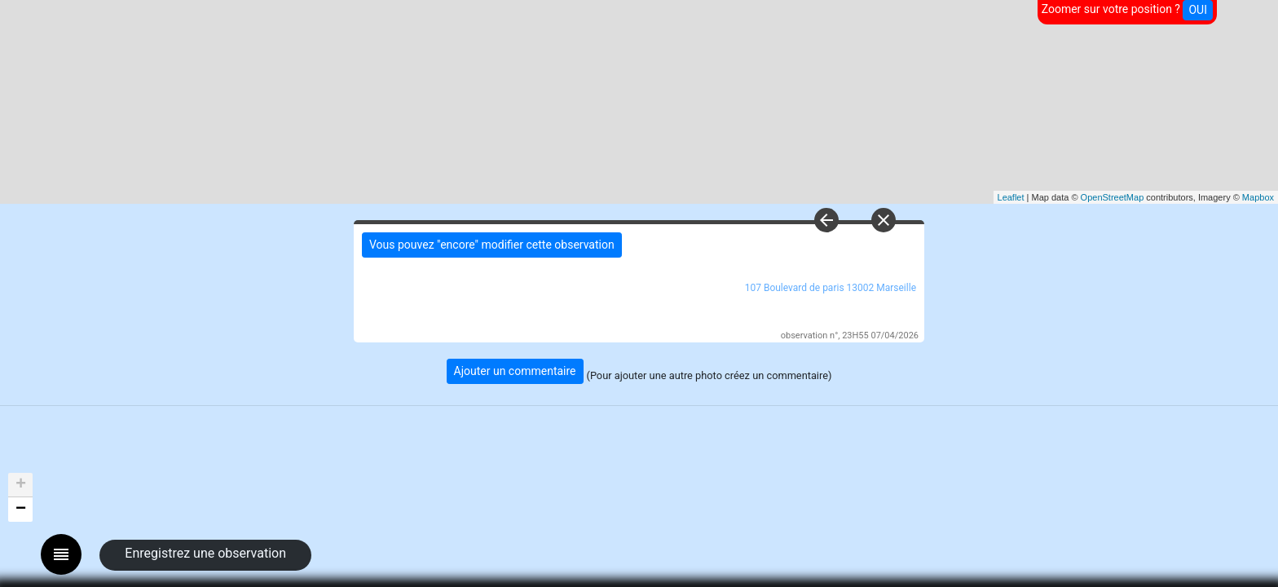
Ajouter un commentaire (515, 370)
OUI (1197, 9)
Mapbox (1258, 197)
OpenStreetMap (1112, 197)
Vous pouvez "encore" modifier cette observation (492, 244)
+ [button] (20, 485)
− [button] (20, 509)
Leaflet (1011, 197)
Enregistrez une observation (205, 553)
